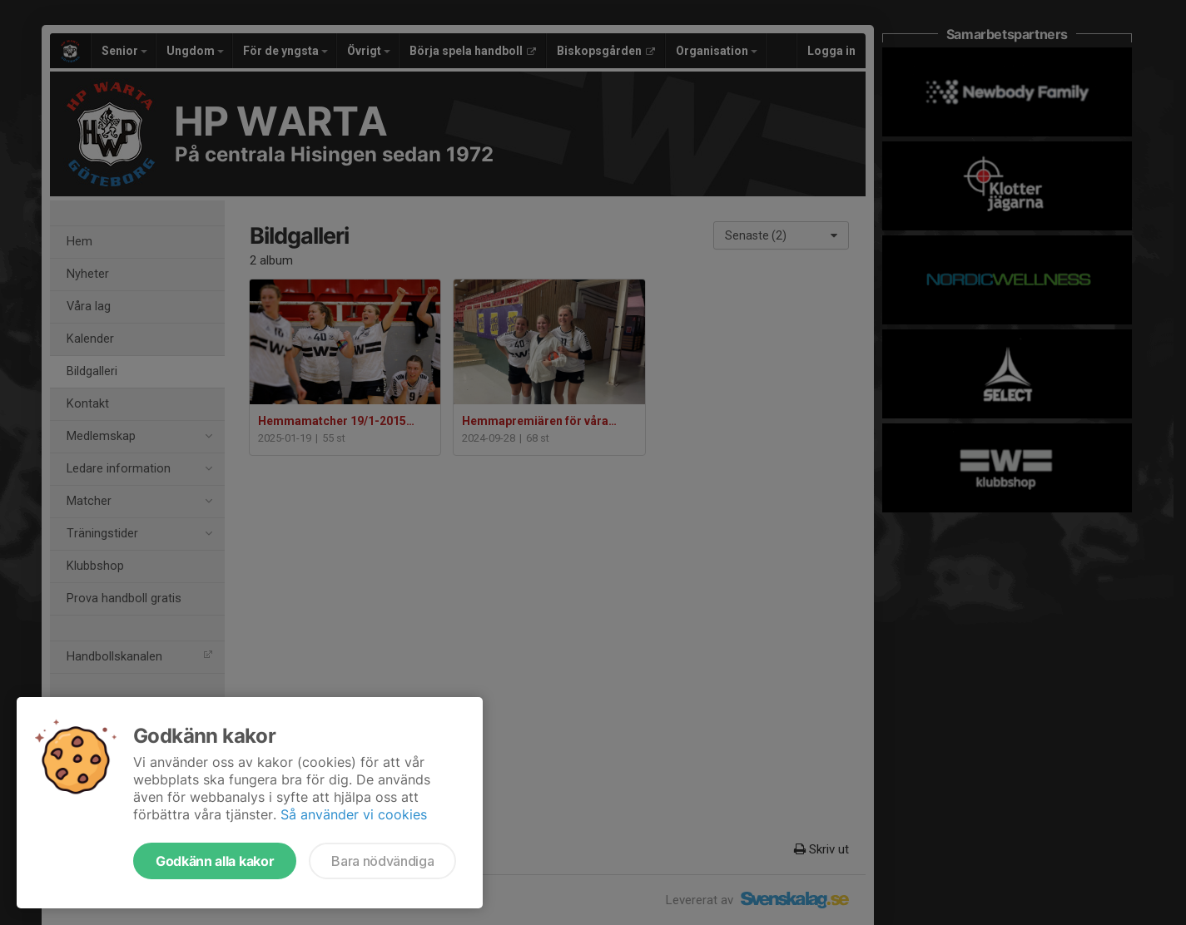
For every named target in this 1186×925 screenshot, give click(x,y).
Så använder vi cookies (353, 814)
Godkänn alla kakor (215, 861)
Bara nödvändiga (382, 861)
